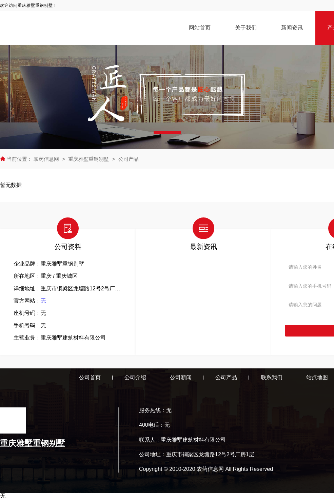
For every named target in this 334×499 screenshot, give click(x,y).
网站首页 (200, 28)
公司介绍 (135, 377)
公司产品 (128, 159)
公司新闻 (181, 377)
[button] (167, 132)
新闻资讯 (292, 28)
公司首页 (90, 377)
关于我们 (246, 28)
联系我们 (271, 377)
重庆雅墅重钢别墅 (88, 159)
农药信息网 (47, 159)
